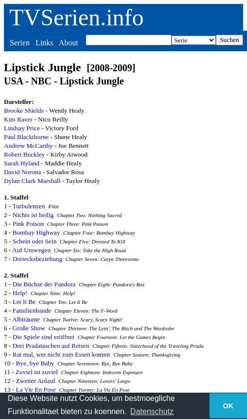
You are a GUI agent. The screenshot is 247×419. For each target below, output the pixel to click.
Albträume (26, 319)
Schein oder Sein (35, 241)
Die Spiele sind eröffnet (44, 336)
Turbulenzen (29, 206)
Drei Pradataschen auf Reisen (51, 345)
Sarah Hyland (21, 163)
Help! (20, 293)
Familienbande (32, 310)
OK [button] (228, 406)
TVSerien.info (76, 17)
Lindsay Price (22, 128)
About (68, 43)
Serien (20, 43)
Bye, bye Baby (35, 363)
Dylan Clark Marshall (32, 180)
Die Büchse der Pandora (44, 284)
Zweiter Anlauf (35, 380)
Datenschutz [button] (151, 411)
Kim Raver (18, 119)
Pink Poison (28, 223)
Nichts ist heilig (33, 215)
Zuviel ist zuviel (37, 372)
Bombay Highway (36, 232)
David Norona (22, 172)
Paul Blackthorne (26, 136)
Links (44, 43)
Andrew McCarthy (28, 145)
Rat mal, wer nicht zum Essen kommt (61, 354)
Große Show (29, 328)
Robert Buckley (24, 154)
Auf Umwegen (31, 250)
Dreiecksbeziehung (37, 258)
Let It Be (24, 301)
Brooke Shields (24, 110)
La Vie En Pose (36, 389)
